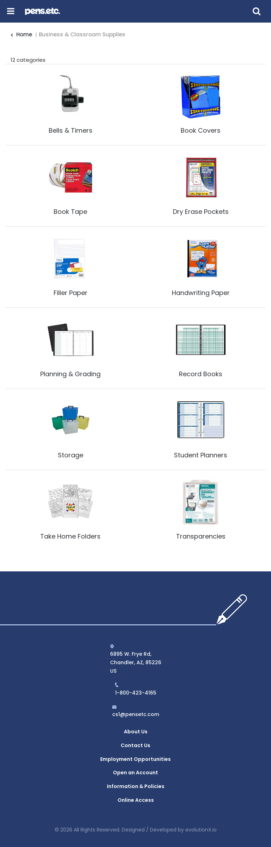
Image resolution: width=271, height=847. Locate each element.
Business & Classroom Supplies (82, 34)
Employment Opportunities (135, 759)
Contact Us (135, 745)
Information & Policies (135, 786)
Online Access (136, 800)
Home (21, 34)
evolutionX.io (201, 829)
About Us (135, 731)
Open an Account (135, 772)
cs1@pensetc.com (135, 714)
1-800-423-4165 (135, 692)
